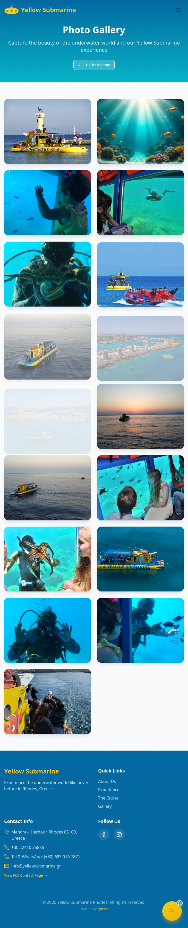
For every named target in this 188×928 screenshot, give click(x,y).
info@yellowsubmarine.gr (36, 866)
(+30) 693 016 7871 (62, 857)
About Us (107, 781)
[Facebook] (103, 834)
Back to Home (94, 64)
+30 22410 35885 (27, 847)
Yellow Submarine (40, 9)
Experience (108, 790)
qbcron (104, 908)
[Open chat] (172, 912)
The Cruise (108, 798)
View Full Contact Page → (26, 875)
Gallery (105, 806)
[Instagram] (119, 834)
